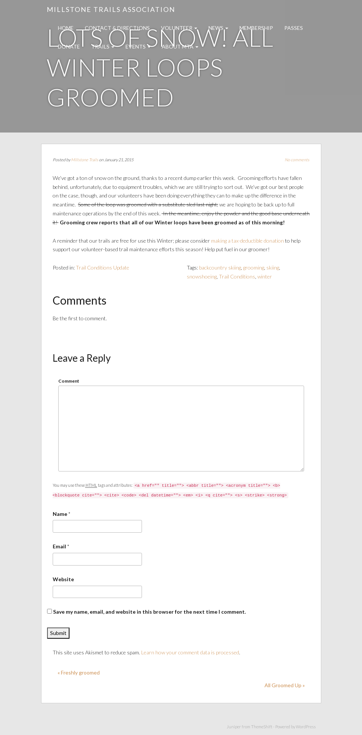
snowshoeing (202, 276)
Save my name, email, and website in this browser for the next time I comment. (149, 611)
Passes (293, 28)
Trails (102, 46)
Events (138, 46)
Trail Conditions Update (102, 267)
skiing (272, 267)
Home (66, 28)
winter (264, 276)
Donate (69, 46)
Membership (256, 28)
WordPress (306, 726)
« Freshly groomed (79, 672)
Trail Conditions (237, 276)
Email (59, 546)
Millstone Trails (84, 159)
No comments (297, 159)
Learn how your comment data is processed (190, 652)
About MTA (180, 46)
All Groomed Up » (284, 685)
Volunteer (179, 28)
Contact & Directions (117, 28)
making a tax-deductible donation (247, 240)
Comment (68, 381)
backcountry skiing (220, 267)
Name (60, 514)
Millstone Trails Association (111, 9)
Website (63, 579)
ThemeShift (261, 726)
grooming (253, 267)
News (218, 28)
